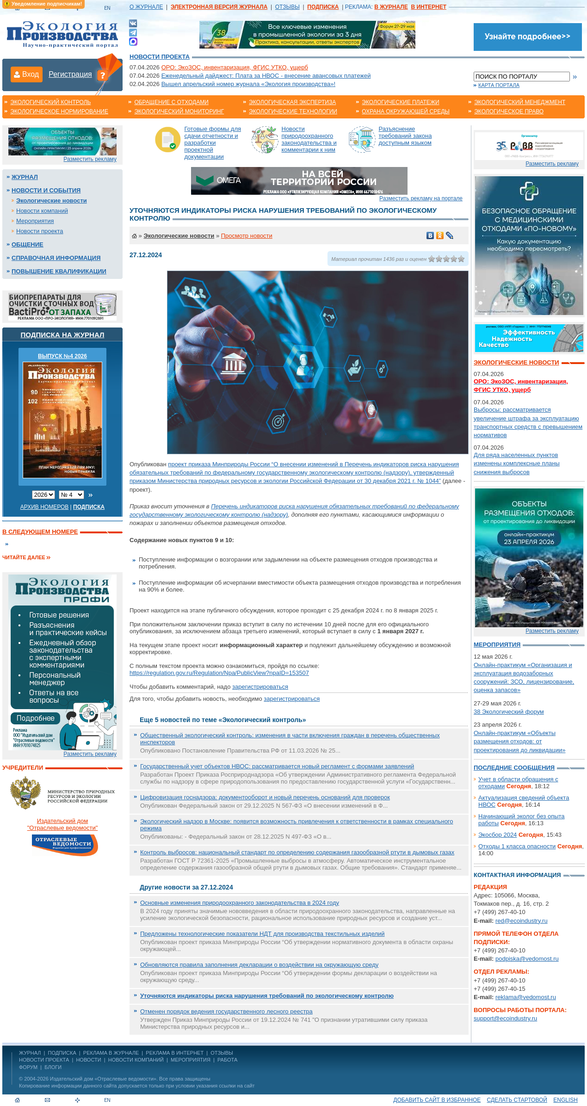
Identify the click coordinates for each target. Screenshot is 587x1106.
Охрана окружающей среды (406, 111)
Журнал (25, 176)
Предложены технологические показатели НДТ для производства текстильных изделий (262, 933)
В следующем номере (40, 531)
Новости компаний (42, 210)
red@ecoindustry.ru (521, 920)
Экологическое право (509, 111)
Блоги (53, 1067)
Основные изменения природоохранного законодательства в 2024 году (239, 902)
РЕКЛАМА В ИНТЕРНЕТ (175, 1053)
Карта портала (498, 85)
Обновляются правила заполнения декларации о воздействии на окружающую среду (259, 964)
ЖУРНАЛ (30, 1053)
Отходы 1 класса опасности (517, 846)
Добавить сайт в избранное (437, 1100)
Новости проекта (160, 56)
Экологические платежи (400, 102)
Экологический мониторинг (179, 111)
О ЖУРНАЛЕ (146, 7)
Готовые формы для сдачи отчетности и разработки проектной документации (213, 142)
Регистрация (70, 74)
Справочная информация (56, 257)
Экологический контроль (50, 102)
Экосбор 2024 (497, 834)
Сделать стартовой (517, 1100)
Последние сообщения (514, 767)
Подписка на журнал (63, 335)
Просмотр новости (246, 235)
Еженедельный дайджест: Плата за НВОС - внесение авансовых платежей (266, 75)
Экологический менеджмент (519, 102)
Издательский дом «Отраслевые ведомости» (103, 1078)
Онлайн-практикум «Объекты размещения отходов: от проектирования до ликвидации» (519, 741)
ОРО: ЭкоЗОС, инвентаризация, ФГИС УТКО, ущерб (234, 67)
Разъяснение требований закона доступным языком (405, 135)
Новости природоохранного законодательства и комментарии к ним (309, 139)
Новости (88, 1060)
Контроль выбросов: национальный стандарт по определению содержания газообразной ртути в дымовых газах (297, 852)
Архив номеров (44, 507)
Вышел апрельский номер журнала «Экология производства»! (248, 83)
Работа (227, 1060)
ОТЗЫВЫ (287, 7)
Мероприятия (35, 220)
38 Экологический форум (509, 711)
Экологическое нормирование (59, 111)
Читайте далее (23, 557)
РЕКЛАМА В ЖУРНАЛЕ (111, 1053)
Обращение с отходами (171, 102)
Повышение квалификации (59, 271)
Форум (28, 1067)
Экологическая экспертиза (292, 102)
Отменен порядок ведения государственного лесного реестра (226, 1011)
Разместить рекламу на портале (421, 198)
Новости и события (46, 190)
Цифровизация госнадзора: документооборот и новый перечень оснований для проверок (265, 797)
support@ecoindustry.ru (505, 1018)
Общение (27, 244)
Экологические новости (51, 200)
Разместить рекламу (90, 159)
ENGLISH (565, 1100)
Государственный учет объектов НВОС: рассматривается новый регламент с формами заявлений (277, 766)
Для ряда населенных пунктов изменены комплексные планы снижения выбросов (517, 463)
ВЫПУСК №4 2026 (62, 356)
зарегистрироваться (260, 686)
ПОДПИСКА (62, 1053)
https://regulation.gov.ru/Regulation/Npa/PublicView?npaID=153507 (219, 672)
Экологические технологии (293, 111)
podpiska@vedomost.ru (527, 958)
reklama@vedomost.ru (525, 997)
